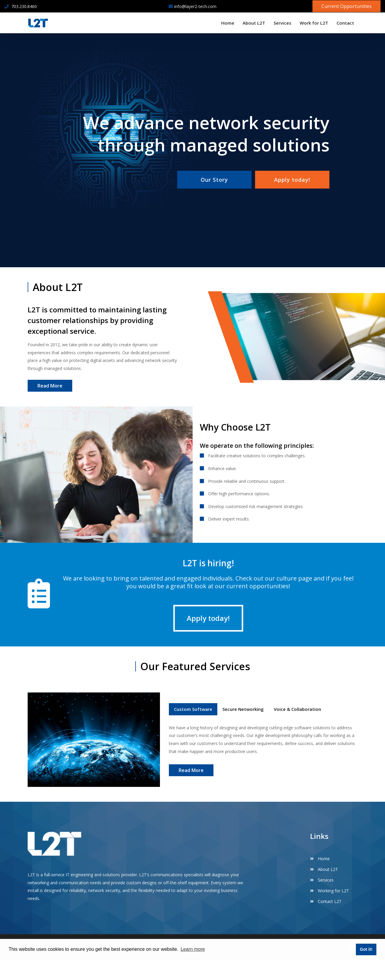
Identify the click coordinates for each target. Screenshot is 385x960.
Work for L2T (314, 23)
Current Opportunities (346, 6)
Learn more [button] (192, 949)
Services (282, 23)
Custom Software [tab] (193, 709)
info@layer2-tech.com (192, 6)
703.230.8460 (20, 6)
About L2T (254, 23)
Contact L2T (326, 901)
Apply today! (292, 179)
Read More (49, 385)
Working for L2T (329, 890)
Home (227, 23)
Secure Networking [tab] (243, 709)
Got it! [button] (366, 949)
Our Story (214, 179)
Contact (345, 23)
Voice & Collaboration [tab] (297, 709)
